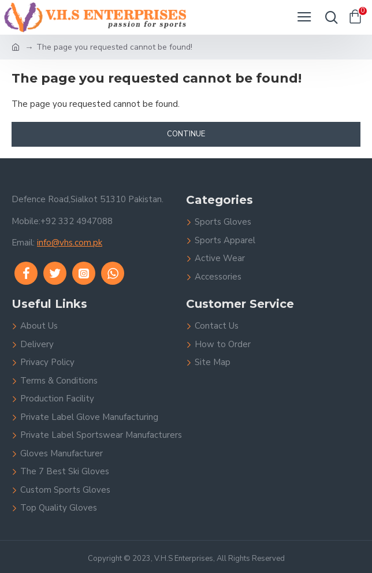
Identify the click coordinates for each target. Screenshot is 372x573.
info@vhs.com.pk (69, 242)
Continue (186, 134)
